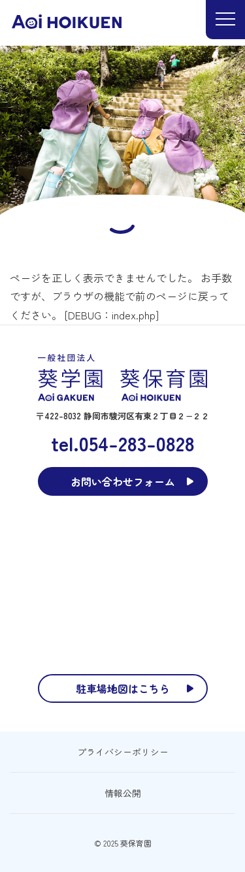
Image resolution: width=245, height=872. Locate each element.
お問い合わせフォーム (123, 481)
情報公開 (123, 792)
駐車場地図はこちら (123, 688)
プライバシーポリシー (123, 751)
